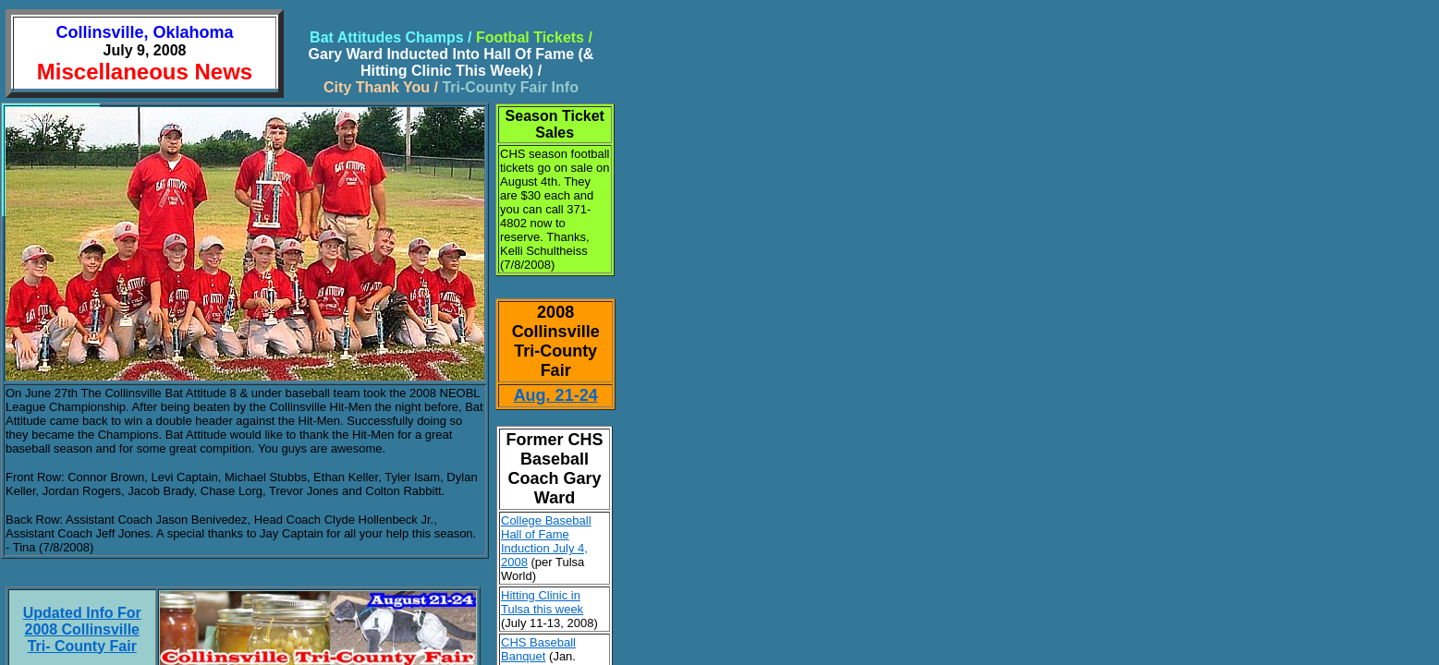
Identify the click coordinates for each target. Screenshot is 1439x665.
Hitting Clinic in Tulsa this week (542, 602)
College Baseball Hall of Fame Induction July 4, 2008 (546, 541)
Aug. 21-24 (556, 395)
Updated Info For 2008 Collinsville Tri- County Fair (82, 629)
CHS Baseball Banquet (538, 649)
